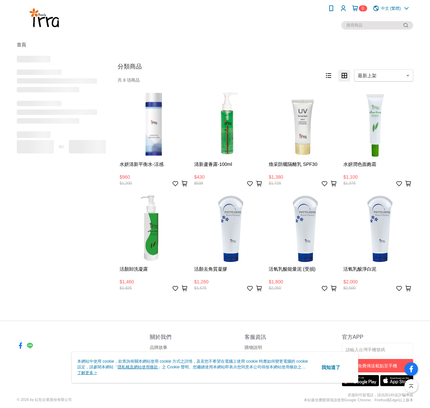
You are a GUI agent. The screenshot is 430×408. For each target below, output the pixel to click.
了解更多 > (87, 372)
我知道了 (330, 367)
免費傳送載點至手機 (377, 365)
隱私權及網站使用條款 (138, 367)
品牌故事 (158, 347)
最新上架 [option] (367, 75)
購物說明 (253, 347)
